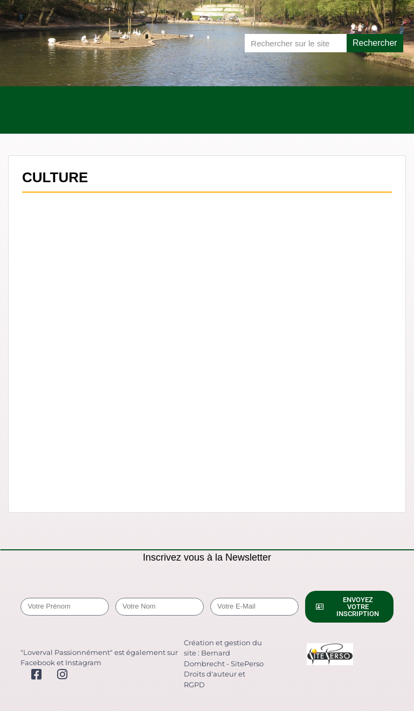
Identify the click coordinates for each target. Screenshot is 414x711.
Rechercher (375, 42)
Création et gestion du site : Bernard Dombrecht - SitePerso (224, 653)
